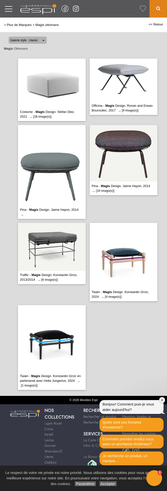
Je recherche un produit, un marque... (125, 458)
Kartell (49, 434)
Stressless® (53, 451)
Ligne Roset (53, 423)
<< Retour (156, 24)
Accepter (108, 484)
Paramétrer (85, 484)
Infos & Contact (95, 445)
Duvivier (50, 445)
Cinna (49, 429)
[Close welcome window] (162, 400)
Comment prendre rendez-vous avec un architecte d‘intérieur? (128, 441)
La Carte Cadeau (96, 440)
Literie (49, 456)
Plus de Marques (19, 25)
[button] (154, 478)
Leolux (49, 440)
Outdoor (51, 462)
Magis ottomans (47, 25)
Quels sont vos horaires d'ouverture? (121, 424)
